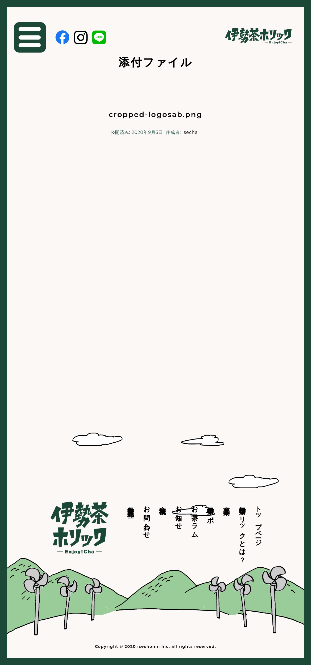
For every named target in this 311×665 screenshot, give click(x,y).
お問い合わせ (147, 518)
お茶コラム (195, 518)
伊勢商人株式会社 (131, 504)
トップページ (258, 522)
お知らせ (179, 514)
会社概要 (163, 503)
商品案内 (227, 503)
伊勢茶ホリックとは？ (242, 531)
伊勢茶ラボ (211, 511)
